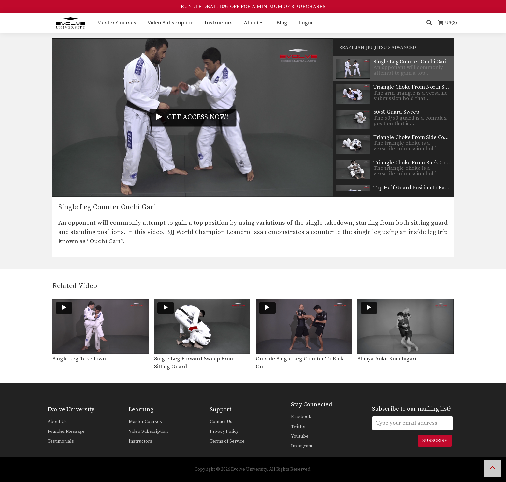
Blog (281, 22)
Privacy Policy (224, 431)
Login (305, 22)
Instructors (219, 22)
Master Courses (116, 22)
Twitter (298, 427)
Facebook (301, 417)
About (251, 22)
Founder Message (66, 431)
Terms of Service (227, 441)
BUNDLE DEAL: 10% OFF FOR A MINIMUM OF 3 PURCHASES (253, 6)
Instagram (301, 446)
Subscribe (434, 441)
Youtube (300, 436)
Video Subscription (170, 22)
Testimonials (61, 441)
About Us (57, 422)
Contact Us (221, 422)
